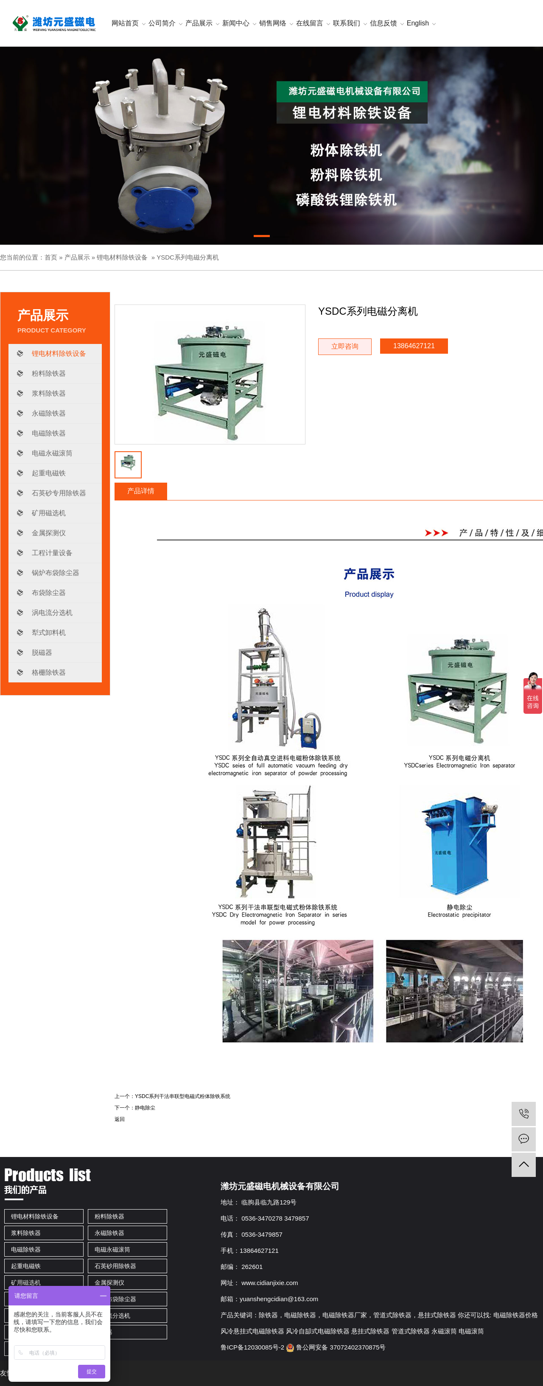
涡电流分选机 (52, 612)
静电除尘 (145, 1108)
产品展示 (77, 257)
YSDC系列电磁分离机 (188, 257)
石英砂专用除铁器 (59, 493)
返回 (120, 1119)
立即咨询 (344, 346)
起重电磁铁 (49, 473)
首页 (51, 257)
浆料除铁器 (49, 393)
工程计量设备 (52, 552)
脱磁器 (42, 652)
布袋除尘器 (49, 592)
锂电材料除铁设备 (122, 257)
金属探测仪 (49, 533)
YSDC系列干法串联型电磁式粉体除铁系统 (182, 1096)
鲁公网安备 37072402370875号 (336, 1347)
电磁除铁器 (49, 433)
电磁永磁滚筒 (52, 453)
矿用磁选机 (49, 513)
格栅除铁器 (49, 672)
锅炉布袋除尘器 (55, 572)
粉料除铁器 (49, 373)
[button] (262, 237)
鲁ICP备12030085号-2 (252, 1347)
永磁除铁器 (49, 413)
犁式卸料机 (49, 632)
